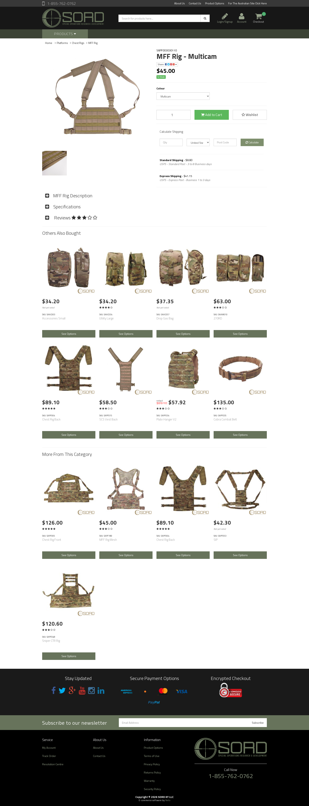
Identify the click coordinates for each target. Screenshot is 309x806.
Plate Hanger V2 (166, 419)
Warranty (149, 781)
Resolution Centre (52, 764)
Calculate (252, 142)
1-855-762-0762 (61, 3)
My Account (49, 748)
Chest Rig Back (51, 419)
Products (65, 33)
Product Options (214, 3)
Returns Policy (152, 772)
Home (48, 43)
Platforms (62, 43)
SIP (216, 539)
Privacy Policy (152, 764)
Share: (167, 64)
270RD (218, 318)
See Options (68, 334)
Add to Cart (211, 114)
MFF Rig (93, 43)
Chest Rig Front (51, 539)
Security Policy (152, 789)
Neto (167, 800)
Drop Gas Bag (164, 318)
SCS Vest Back (108, 419)
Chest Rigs (78, 43)
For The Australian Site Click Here (247, 3)
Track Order (49, 756)
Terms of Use (151, 756)
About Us (179, 3)
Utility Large (106, 318)
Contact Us (195, 3)
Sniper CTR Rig (51, 640)
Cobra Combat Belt (225, 419)
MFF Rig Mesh (108, 539)
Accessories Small (53, 318)
